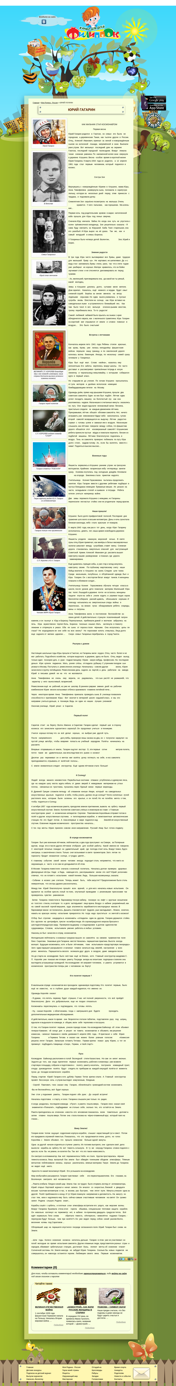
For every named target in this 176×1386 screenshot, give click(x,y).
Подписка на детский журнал (38, 1373)
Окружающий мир (70, 1376)
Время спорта (120, 1367)
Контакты (118, 1379)
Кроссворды (97, 1370)
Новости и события (122, 1376)
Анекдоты (118, 1370)
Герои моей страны (70, 1370)
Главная (36, 103)
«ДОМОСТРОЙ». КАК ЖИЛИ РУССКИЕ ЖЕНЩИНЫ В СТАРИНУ (80, 1310)
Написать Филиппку (34, 1379)
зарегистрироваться (95, 1273)
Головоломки (97, 1379)
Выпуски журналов (34, 1376)
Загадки (95, 1376)
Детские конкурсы (34, 1370)
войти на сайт (119, 1273)
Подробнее (58, 1325)
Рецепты (66, 1373)
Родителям (119, 1373)
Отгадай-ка (96, 1367)
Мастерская (67, 1379)
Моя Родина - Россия (49, 103)
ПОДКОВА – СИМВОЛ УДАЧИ (111, 1307)
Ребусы (95, 1373)
